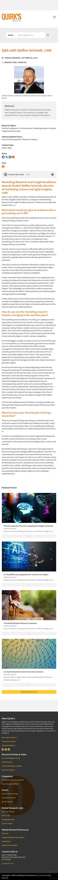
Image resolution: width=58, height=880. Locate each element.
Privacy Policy (45, 875)
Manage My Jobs (8, 819)
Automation (27, 128)
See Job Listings (8, 811)
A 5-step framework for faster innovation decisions (23, 672)
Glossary (5, 833)
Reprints (5, 878)
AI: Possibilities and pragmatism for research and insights (26, 574)
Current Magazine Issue (11, 758)
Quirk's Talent (7, 823)
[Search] (31, 35)
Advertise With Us (8, 745)
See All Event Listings (10, 793)
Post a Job (6, 815)
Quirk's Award (7, 801)
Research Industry (30, 139)
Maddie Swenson (12, 58)
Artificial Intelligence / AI (11, 128)
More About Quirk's (9, 737)
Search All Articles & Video (12, 766)
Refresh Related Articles (29, 692)
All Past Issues (7, 762)
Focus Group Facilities (10, 784)
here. (14, 205)
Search (10, 35)
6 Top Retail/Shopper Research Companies (20, 623)
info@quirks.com (7, 863)
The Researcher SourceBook (13, 780)
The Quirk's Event (8, 741)
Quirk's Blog (6, 148)
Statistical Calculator (10, 845)
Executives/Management (12, 139)
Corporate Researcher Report (13, 837)
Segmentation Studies (11, 131)
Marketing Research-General (44, 128)
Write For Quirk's (8, 770)
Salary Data (6, 841)
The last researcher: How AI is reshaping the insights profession (28, 526)
